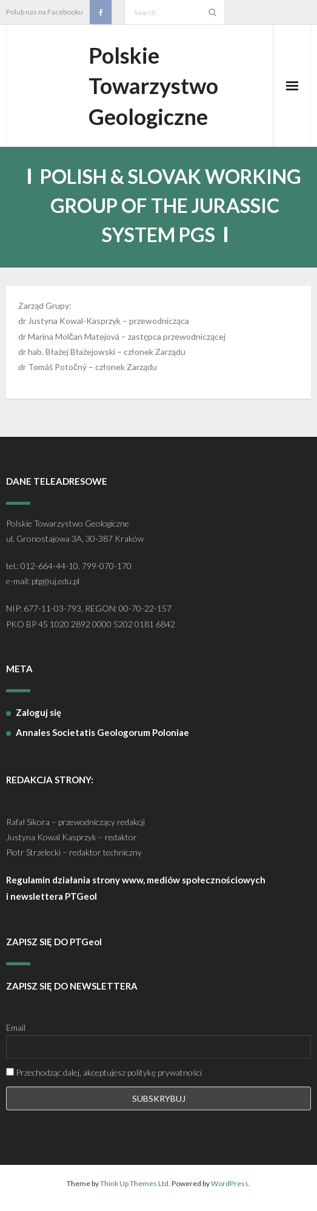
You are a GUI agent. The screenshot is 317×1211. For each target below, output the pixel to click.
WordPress (230, 1183)
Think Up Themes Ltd (134, 1183)
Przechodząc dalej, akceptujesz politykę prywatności (104, 1072)
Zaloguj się (38, 712)
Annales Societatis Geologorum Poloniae (102, 732)
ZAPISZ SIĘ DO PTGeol (54, 941)
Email (15, 1027)
